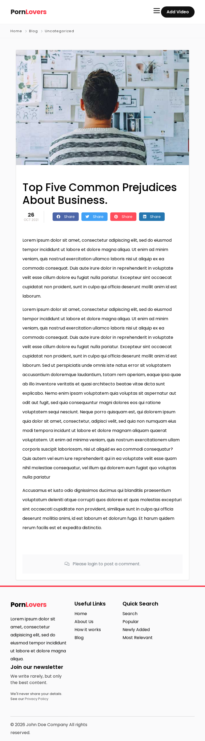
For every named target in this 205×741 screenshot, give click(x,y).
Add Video (178, 12)
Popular (131, 622)
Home (16, 31)
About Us (83, 622)
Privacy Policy (36, 699)
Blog (33, 31)
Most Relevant (138, 638)
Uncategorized (59, 31)
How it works (87, 630)
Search (130, 614)
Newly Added (136, 630)
